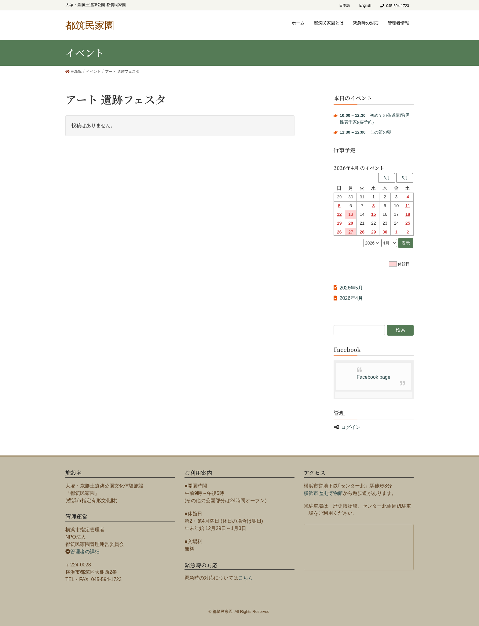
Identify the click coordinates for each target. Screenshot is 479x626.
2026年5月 (351, 287)
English (365, 5)
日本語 (344, 5)
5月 (404, 177)
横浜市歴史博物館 (323, 493)
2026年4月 (351, 298)
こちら (245, 577)
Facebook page (373, 377)
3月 (386, 177)
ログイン (350, 427)
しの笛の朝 (365, 132)
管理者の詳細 (85, 551)
